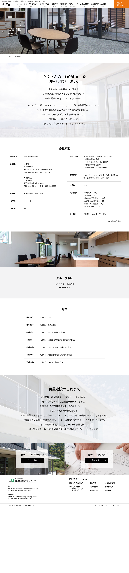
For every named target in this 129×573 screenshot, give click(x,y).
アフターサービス (77, 489)
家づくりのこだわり (30, 5)
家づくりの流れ (45, 5)
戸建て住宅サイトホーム (78, 479)
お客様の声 (95, 5)
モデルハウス (74, 5)
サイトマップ (117, 505)
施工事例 (55, 5)
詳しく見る (32, 460)
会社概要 (103, 5)
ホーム (19, 5)
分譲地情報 (63, 5)
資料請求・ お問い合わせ (120, 4)
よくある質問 (85, 5)
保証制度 (75, 491)
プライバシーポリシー (101, 505)
